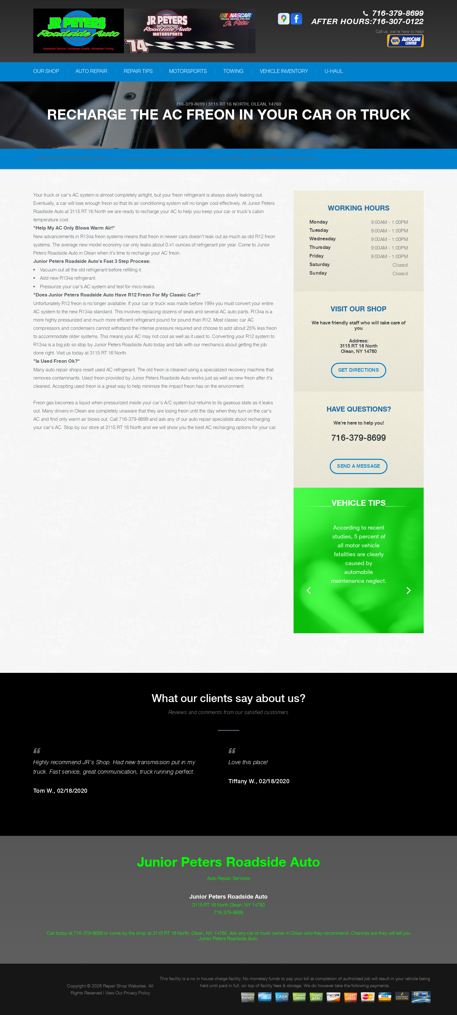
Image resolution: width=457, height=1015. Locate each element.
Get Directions (358, 370)
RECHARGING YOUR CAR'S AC (283, 158)
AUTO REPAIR (91, 71)
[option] (359, 560)
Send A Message (358, 466)
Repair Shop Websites (124, 985)
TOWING (233, 71)
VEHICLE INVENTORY (284, 71)
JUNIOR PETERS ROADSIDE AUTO (70, 158)
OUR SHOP (46, 71)
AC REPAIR (231, 158)
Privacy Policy (137, 992)
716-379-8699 (398, 13)
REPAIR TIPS (138, 71)
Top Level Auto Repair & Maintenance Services (163, 158)
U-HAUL (334, 71)
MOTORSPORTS (188, 71)
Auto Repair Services (228, 878)
